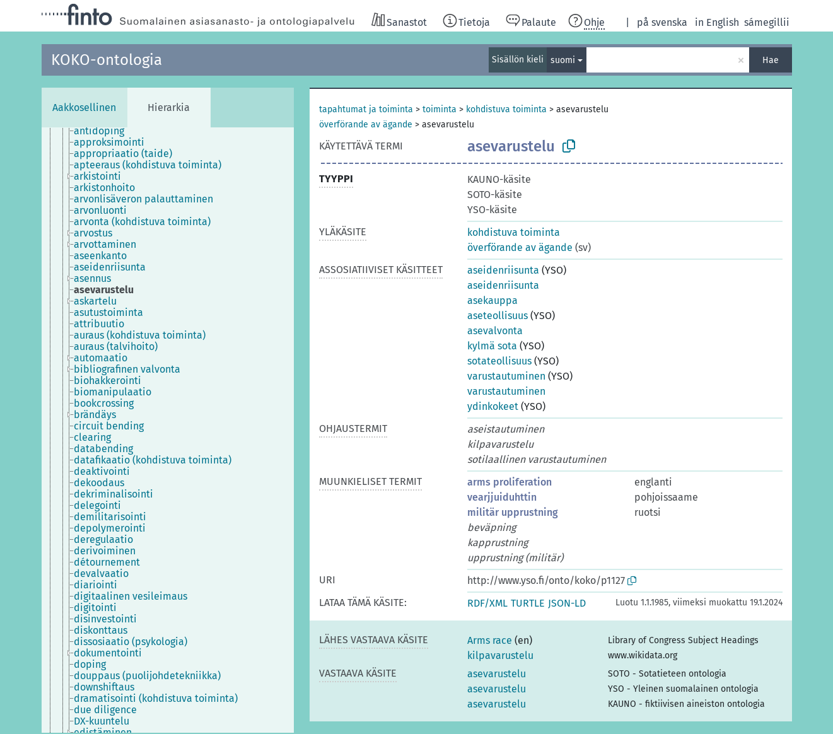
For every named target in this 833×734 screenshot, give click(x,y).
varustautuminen (506, 376)
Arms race (489, 640)
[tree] (168, 430)
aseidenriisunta (503, 270)
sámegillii (766, 22)
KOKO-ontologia (106, 60)
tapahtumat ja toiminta (366, 109)
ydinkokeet (492, 406)
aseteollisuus (497, 316)
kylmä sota (492, 346)
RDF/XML (487, 603)
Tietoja (474, 22)
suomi (562, 60)
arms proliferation (509, 482)
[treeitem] (104, 131)
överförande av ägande (365, 124)
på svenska (662, 22)
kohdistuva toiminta (506, 109)
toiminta (439, 109)
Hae (770, 60)
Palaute (538, 22)
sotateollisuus (499, 361)
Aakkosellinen (84, 108)
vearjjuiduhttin (502, 497)
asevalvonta (495, 331)
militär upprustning (512, 512)
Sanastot (407, 22)
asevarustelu (496, 674)
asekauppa (492, 300)
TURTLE (528, 603)
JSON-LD (567, 603)
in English (717, 22)
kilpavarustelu (500, 655)
